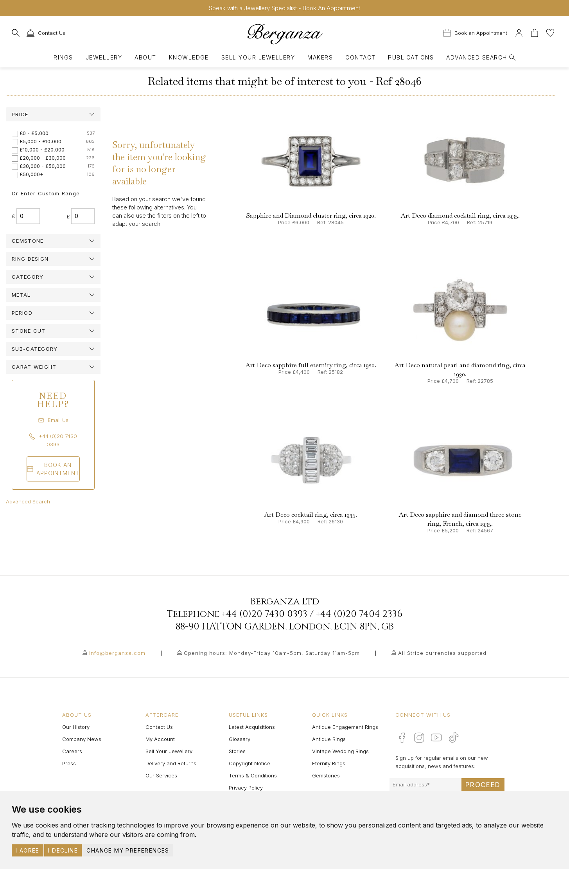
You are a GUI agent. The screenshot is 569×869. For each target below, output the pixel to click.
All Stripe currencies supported (442, 653)
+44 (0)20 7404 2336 (359, 614)
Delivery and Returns (170, 763)
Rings (63, 57)
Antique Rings (329, 739)
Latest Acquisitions (252, 727)
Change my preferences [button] (127, 850)
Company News (81, 739)
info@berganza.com (117, 653)
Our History (76, 727)
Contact (360, 57)
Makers (320, 57)
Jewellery (104, 57)
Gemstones (326, 775)
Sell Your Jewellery (258, 57)
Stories (237, 751)
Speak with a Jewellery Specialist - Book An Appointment (284, 8)
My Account (160, 739)
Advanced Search (28, 501)
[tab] (53, 114)
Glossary (239, 739)
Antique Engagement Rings (345, 727)
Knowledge (189, 57)
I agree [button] (27, 850)
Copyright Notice (249, 763)
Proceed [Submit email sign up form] (483, 785)
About (145, 57)
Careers (72, 751)
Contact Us (159, 727)
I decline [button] (63, 850)
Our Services (161, 775)
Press (69, 763)
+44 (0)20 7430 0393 (264, 614)
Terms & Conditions (253, 775)
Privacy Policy (246, 787)
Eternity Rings (328, 763)
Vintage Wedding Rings (340, 751)
